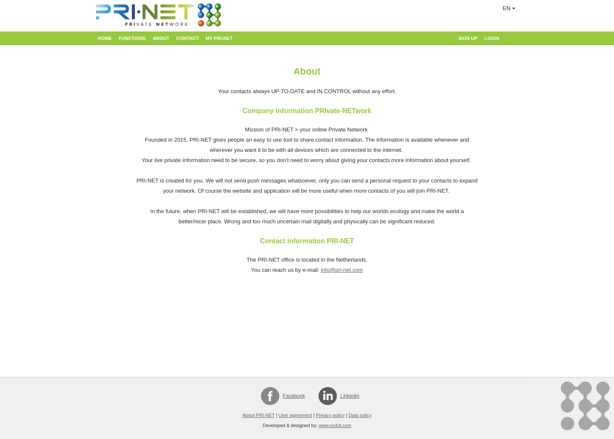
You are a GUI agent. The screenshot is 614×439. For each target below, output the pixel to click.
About (161, 38)
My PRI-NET (219, 38)
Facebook (294, 396)
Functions (132, 38)
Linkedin (349, 396)
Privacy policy (330, 415)
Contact (187, 38)
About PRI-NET (258, 415)
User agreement (295, 415)
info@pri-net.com (342, 270)
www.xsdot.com (335, 425)
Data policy (359, 415)
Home (105, 38)
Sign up (468, 38)
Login (491, 38)
